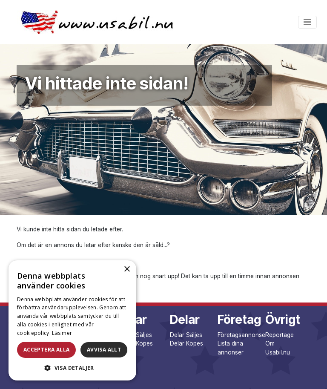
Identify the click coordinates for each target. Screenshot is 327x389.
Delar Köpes (186, 343)
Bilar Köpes (137, 343)
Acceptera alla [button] (46, 349)
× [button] (126, 269)
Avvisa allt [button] (104, 349)
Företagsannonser (242, 334)
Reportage (279, 334)
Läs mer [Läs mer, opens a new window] (62, 333)
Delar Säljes (186, 334)
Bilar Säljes (137, 334)
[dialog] (72, 320)
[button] (72, 367)
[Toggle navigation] (307, 22)
